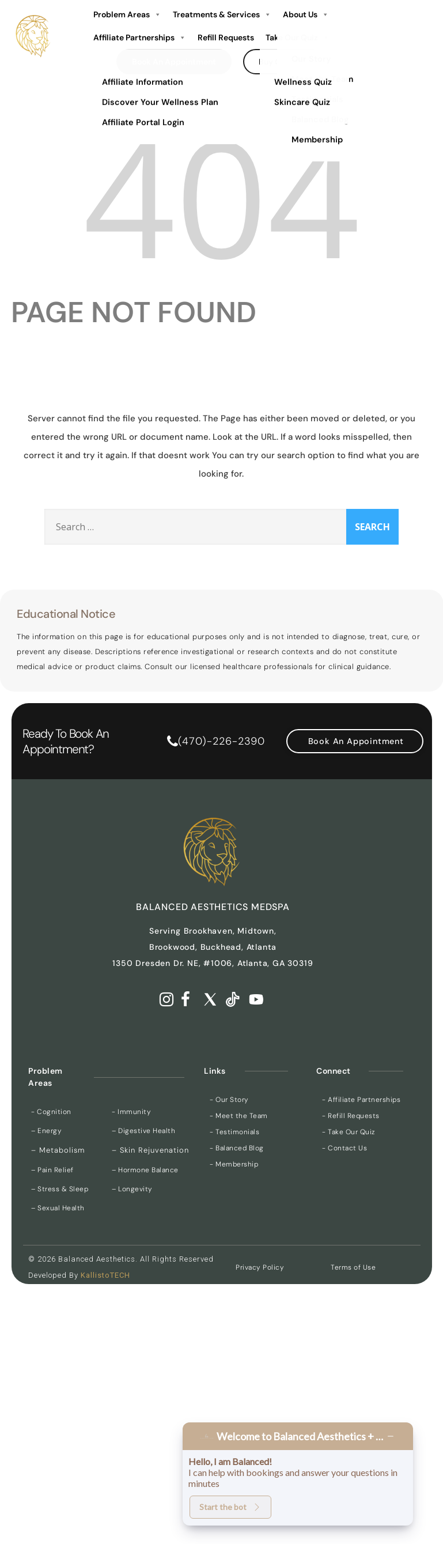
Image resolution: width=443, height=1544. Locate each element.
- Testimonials (234, 1132)
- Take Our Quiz (348, 1132)
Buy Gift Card (285, 61)
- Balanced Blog (237, 1148)
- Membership (234, 1164)
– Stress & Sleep (59, 1189)
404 (221, 195)
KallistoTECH (105, 1275)
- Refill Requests (351, 1115)
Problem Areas (127, 14)
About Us (306, 14)
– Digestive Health (143, 1130)
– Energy (46, 1130)
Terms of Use (353, 1267)
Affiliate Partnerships (139, 37)
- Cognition (51, 1111)
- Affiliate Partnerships (361, 1099)
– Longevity (132, 1189)
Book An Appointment (174, 61)
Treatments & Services (222, 14)
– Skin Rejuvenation (150, 1150)
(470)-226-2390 (221, 741)
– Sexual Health (58, 1208)
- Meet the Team (239, 1115)
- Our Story (229, 1099)
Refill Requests (226, 37)
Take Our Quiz (298, 37)
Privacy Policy (260, 1267)
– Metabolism (58, 1150)
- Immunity (131, 1111)
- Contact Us (344, 1148)
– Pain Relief (52, 1170)
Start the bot (230, 1507)
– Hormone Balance (145, 1170)
